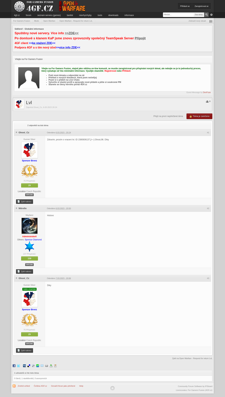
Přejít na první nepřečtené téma (168, 116)
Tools (100, 15)
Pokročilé (211, 14)
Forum (28, 15)
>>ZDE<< (72, 33)
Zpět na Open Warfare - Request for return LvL (192, 358)
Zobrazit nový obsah (197, 21)
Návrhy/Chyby (85, 15)
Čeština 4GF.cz (40, 386)
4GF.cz (17, 15)
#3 (208, 278)
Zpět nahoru (24, 201)
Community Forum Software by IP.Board (195, 386)
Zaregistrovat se (201, 6)
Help (81, 386)
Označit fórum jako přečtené (63, 386)
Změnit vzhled (24, 386)
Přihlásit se (185, 6)
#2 (208, 208)
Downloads (113, 15)
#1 (208, 133)
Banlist (70, 15)
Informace (129, 15)
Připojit (140, 38)
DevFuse (207, 92)
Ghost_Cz (37, 107)
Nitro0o (23, 208)
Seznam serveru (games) (49, 15)
